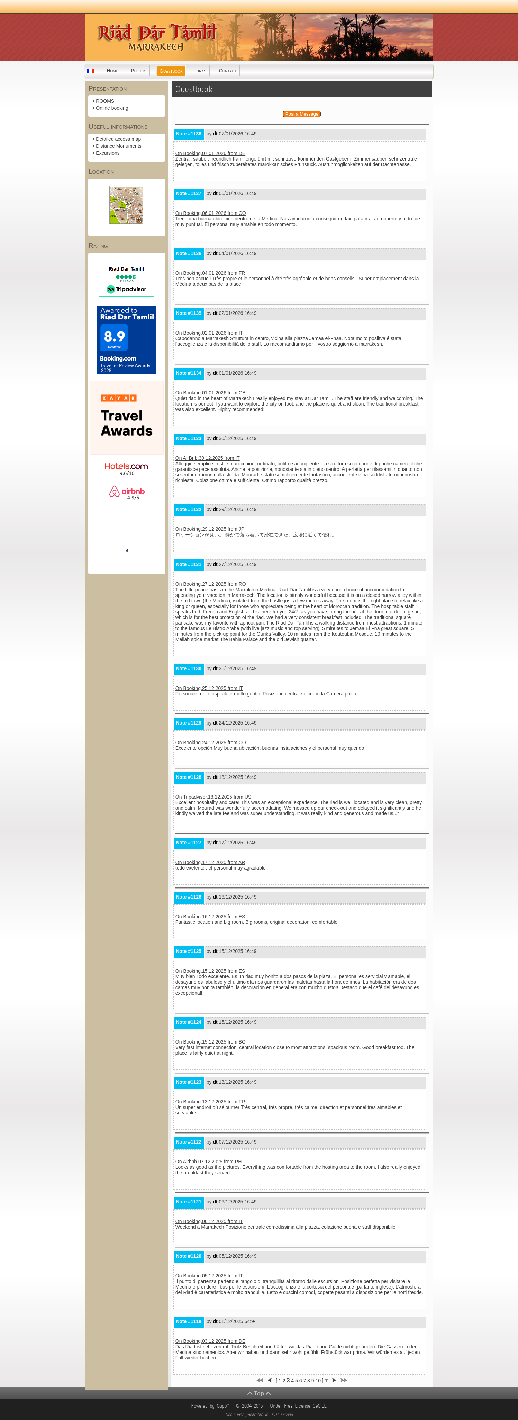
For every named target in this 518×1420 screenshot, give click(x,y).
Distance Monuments (119, 146)
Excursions (107, 153)
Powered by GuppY (211, 1406)
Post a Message (302, 114)
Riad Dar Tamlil (126, 531)
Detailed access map (118, 139)
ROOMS (105, 101)
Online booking (112, 108)
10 (318, 1380)
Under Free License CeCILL (299, 1406)
